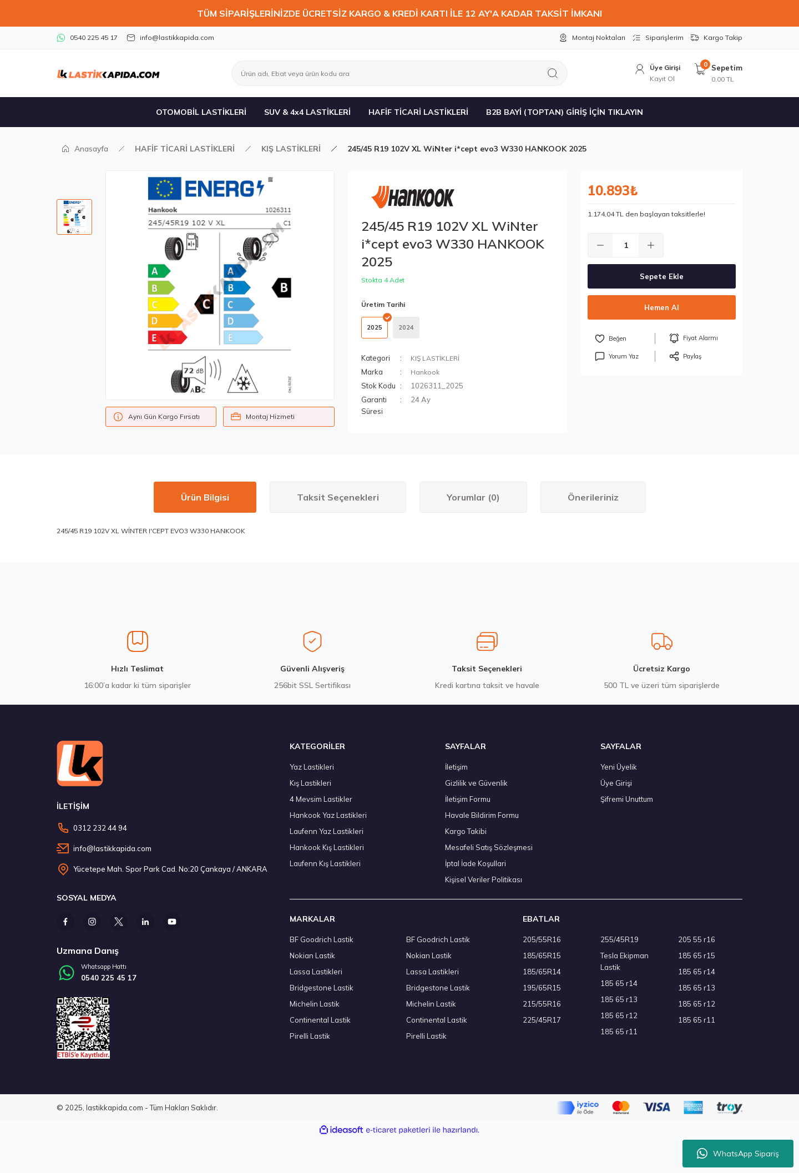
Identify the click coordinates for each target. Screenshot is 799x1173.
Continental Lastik (320, 1025)
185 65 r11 (619, 1037)
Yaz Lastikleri (312, 772)
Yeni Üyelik (618, 772)
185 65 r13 (619, 1004)
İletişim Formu (467, 804)
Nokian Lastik (312, 961)
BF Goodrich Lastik (321, 945)
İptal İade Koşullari (475, 868)
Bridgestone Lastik (321, 993)
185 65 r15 (696, 961)
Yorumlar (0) (473, 502)
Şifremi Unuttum (626, 804)
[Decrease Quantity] (600, 245)
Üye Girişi (616, 788)
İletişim (456, 772)
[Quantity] (626, 245)
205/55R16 (542, 945)
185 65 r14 (619, 988)
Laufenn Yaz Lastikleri (326, 836)
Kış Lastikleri (310, 788)
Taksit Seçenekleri (338, 502)
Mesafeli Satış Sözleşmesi (489, 852)
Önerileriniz (593, 502)
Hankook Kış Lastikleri (327, 852)
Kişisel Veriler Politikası (483, 885)
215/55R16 (542, 1009)
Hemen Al (661, 307)
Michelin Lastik (315, 1009)
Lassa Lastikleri (316, 977)
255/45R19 (619, 945)
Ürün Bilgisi (205, 502)
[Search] (399, 73)
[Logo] (108, 73)
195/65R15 (542, 993)
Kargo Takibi (466, 836)
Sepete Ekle (661, 276)
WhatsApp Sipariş (738, 1153)
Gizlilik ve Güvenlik (476, 788)
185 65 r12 (619, 1021)
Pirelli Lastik (310, 1041)
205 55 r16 (696, 945)
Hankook (426, 377)
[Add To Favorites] (624, 339)
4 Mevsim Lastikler (321, 804)
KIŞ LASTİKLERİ (436, 363)
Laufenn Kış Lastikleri (325, 868)
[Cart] (718, 73)
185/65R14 (542, 977)
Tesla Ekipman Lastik (624, 967)
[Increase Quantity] (651, 245)
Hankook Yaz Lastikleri (328, 820)
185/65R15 (542, 961)
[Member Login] (653, 73)
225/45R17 (542, 1025)
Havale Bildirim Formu (482, 820)
